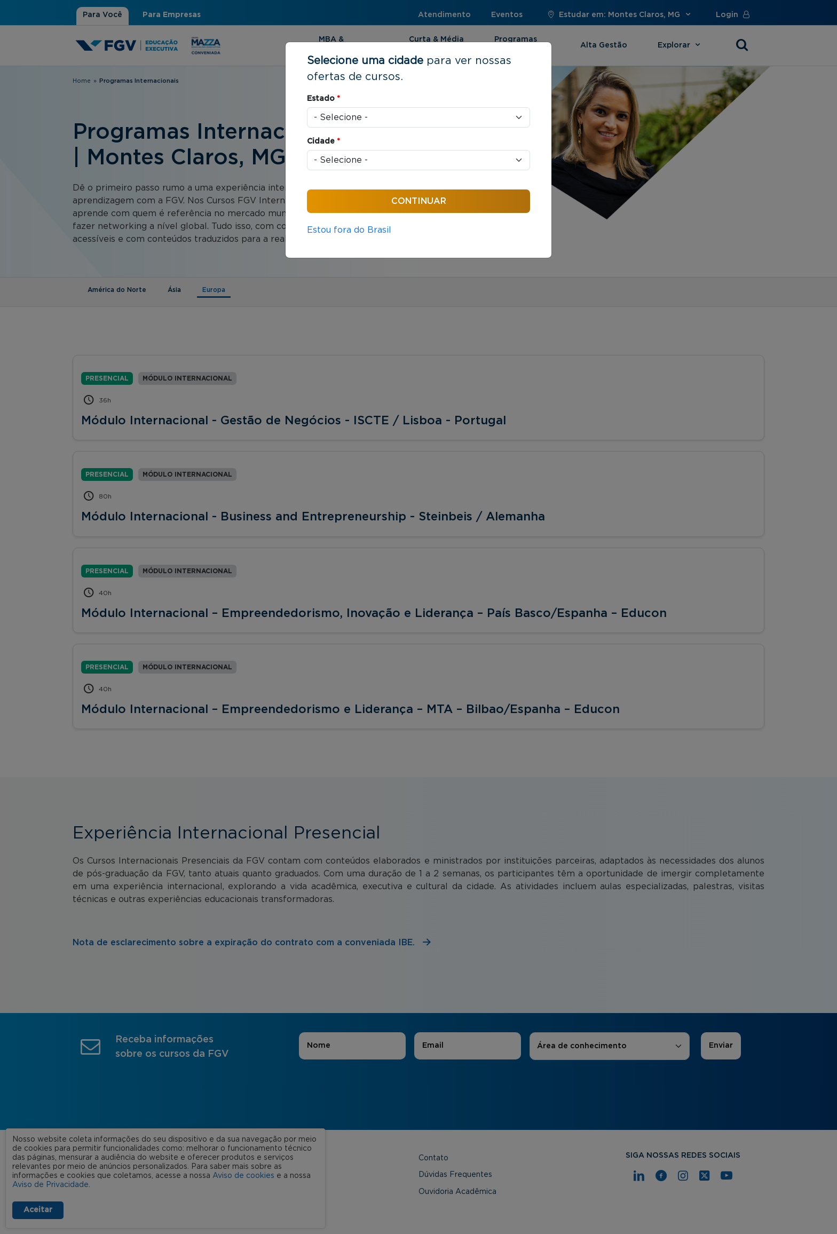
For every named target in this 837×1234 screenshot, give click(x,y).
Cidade (323, 141)
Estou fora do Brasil (349, 230)
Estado (323, 98)
